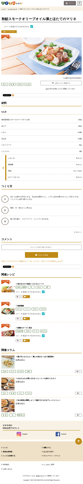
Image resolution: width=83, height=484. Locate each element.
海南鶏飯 (20, 306)
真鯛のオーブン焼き (24, 328)
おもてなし (43, 331)
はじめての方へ (48, 452)
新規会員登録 (7, 452)
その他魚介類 (19, 331)
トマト (27, 309)
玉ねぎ (27, 331)
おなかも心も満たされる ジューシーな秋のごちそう (36, 378)
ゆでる (35, 309)
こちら (59, 261)
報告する (79, 232)
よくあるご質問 (48, 464)
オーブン (36, 331)
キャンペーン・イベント (51, 456)
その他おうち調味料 (21, 287)
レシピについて (12, 9)
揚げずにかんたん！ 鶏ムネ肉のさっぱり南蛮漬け (35, 357)
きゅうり (19, 309)
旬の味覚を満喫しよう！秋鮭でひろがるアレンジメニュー (38, 400)
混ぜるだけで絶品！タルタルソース (30, 284)
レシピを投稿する (9, 456)
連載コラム (47, 447)
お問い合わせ (7, 469)
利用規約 (6, 464)
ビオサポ (43, 309)
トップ (3, 9)
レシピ (5, 447)
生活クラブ (41, 476)
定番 (47, 287)
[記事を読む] (20, 360)
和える (39, 287)
